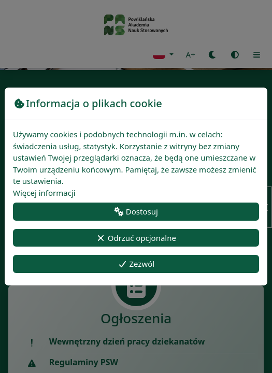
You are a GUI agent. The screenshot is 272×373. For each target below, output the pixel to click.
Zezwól (136, 264)
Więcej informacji (44, 193)
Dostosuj (136, 211)
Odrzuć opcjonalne (136, 238)
